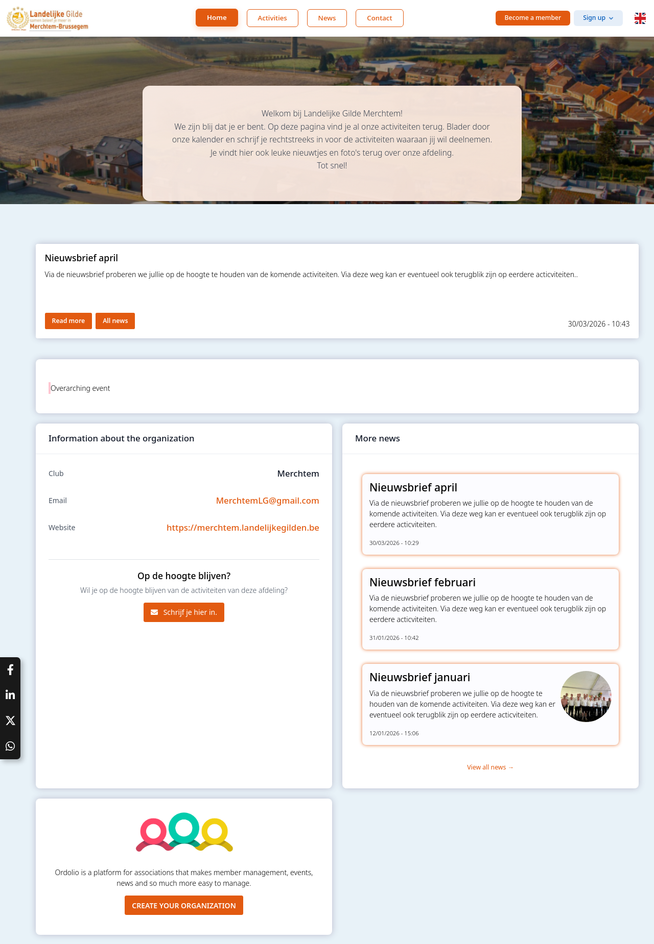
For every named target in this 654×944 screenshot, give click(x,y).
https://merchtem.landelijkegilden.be (243, 527)
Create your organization (184, 905)
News (327, 17)
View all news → (490, 767)
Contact (379, 17)
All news (115, 320)
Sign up (594, 17)
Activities (272, 17)
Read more (68, 320)
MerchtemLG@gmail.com (267, 500)
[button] (640, 18)
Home (217, 17)
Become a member (533, 17)
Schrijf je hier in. (184, 612)
